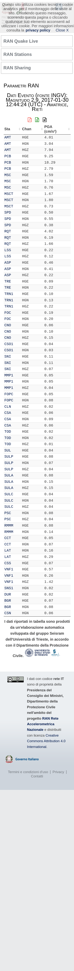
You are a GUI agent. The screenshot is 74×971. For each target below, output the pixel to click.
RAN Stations (18, 54)
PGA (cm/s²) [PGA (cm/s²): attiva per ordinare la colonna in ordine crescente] (50, 129)
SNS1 (8, 588)
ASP (7, 262)
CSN (7, 613)
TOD (7, 431)
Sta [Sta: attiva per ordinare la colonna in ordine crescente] (7, 129)
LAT (7, 550)
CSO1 (8, 344)
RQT (7, 231)
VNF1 (8, 569)
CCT (7, 538)
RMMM (8, 525)
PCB (7, 156)
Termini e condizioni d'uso (28, 772)
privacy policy (38, 30)
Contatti (37, 776)
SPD (7, 212)
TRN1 (8, 293)
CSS (7, 563)
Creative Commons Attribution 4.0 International (46, 741)
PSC (7, 513)
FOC (7, 312)
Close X (62, 30)
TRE (7, 281)
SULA (8, 475)
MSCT (8, 193)
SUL (7, 450)
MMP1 (8, 375)
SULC (8, 494)
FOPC (8, 394)
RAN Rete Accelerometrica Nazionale (42, 724)
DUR (7, 594)
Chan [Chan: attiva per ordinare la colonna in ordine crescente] (26, 129)
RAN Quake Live (21, 41)
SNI (7, 356)
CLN (7, 406)
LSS (7, 250)
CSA (7, 412)
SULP (8, 456)
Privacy (58, 772)
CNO (7, 325)
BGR (7, 600)
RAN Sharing (17, 67)
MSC (7, 175)
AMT (7, 137)
